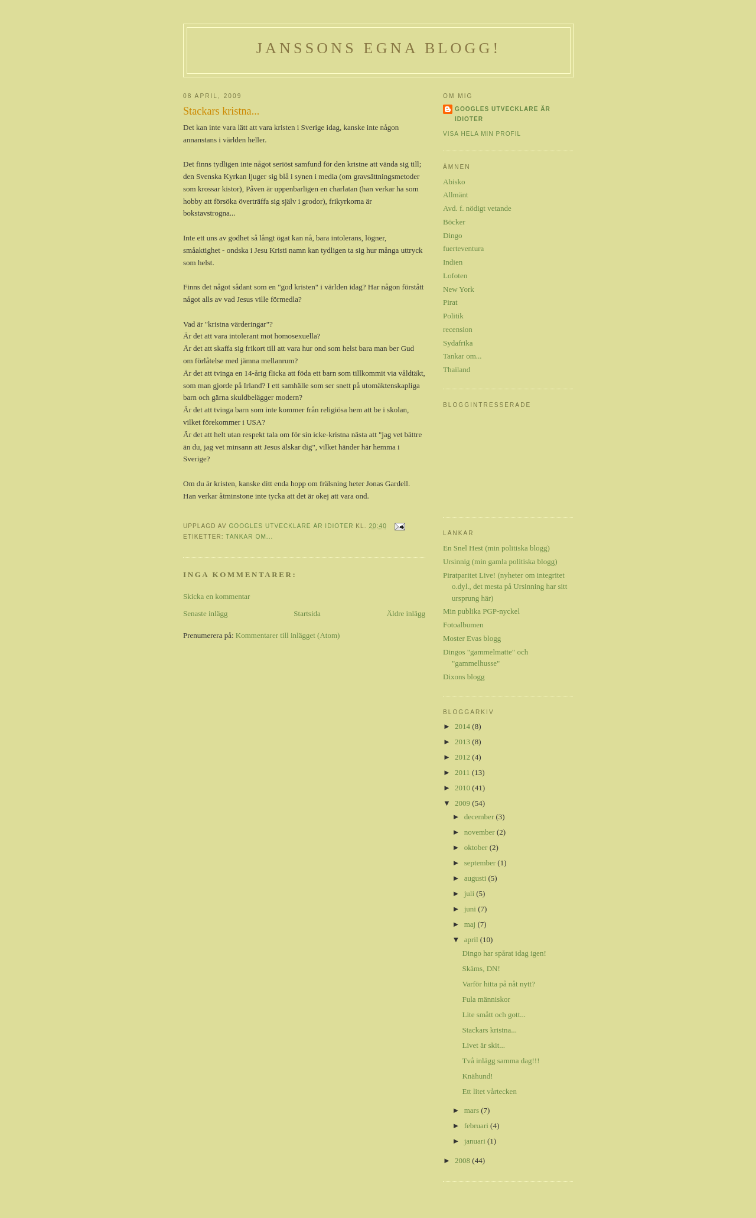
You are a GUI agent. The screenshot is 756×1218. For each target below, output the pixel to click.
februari (477, 1125)
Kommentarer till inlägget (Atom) (288, 635)
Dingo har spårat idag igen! (504, 953)
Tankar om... (249, 536)
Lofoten (455, 275)
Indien (452, 262)
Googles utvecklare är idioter (502, 114)
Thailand (456, 369)
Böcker (454, 221)
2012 (463, 757)
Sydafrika (458, 342)
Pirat (450, 302)
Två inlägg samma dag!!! (500, 1060)
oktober (477, 847)
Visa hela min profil (482, 134)
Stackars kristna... (489, 1029)
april (472, 939)
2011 (463, 772)
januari (475, 1140)
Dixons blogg (463, 676)
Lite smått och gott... (494, 1014)
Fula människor (486, 999)
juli (470, 893)
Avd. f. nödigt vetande (477, 208)
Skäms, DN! (481, 968)
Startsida (307, 613)
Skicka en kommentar (216, 596)
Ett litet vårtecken (489, 1091)
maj (471, 924)
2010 (463, 787)
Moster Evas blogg (472, 638)
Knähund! (477, 1076)
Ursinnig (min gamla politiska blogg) (500, 561)
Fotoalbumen (463, 624)
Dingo (452, 235)
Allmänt (455, 194)
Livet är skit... (483, 1045)
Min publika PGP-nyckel (481, 611)
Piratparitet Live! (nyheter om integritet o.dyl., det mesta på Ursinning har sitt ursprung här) (505, 587)
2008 (463, 1160)
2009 (463, 803)
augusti (476, 878)
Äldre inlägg (406, 613)
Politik (453, 315)
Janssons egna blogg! (378, 48)
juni (471, 908)
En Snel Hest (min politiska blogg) (496, 547)
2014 (463, 726)
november (480, 832)
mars (472, 1110)
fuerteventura (463, 248)
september (481, 862)
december (480, 816)
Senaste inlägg (205, 613)
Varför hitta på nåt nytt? (498, 983)
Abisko (454, 181)
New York (458, 289)
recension (457, 329)
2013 (463, 741)
